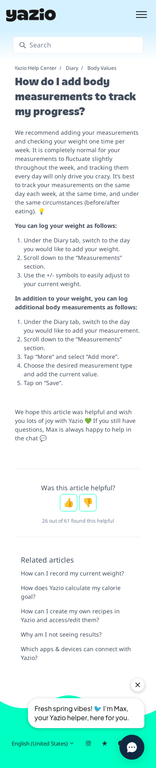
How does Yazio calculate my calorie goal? (71, 592)
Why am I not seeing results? (61, 634)
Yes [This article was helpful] (68, 502)
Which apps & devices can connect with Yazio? (76, 653)
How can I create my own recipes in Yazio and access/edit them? (70, 615)
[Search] (78, 45)
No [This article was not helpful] (88, 502)
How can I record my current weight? (72, 573)
